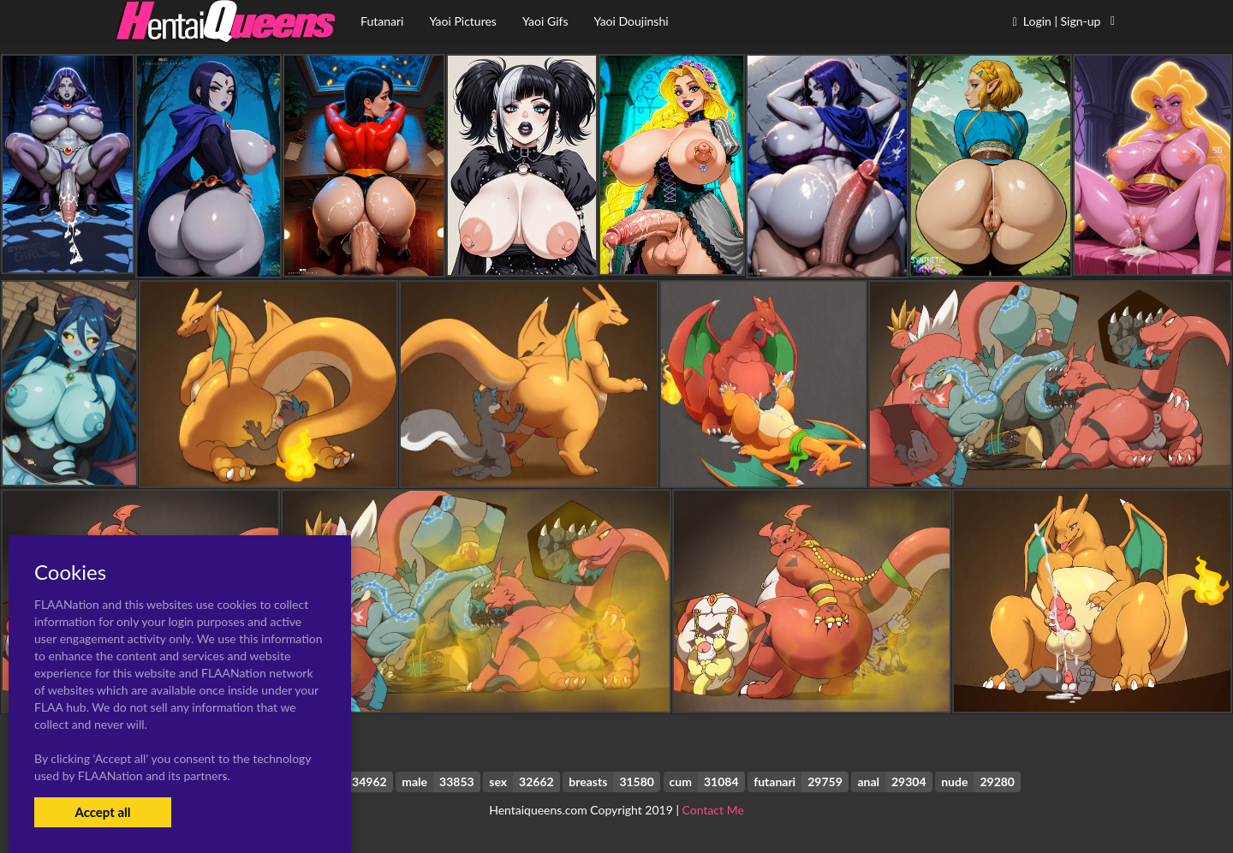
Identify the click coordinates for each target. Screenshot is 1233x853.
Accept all (102, 812)
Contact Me (713, 809)
